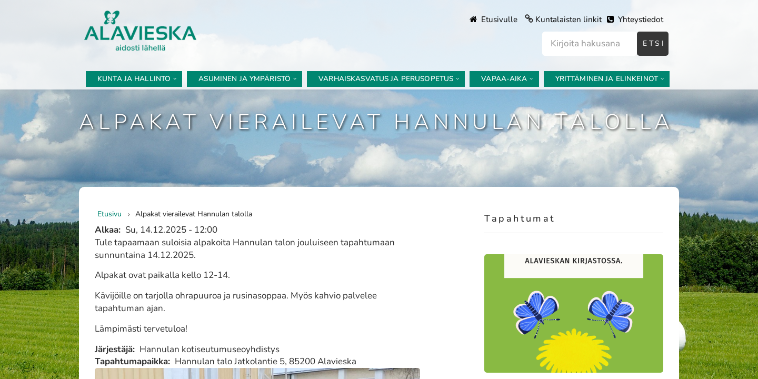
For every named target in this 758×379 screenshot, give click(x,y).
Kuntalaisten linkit (568, 19)
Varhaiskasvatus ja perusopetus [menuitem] (385, 79)
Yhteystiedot (635, 19)
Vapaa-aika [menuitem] (504, 79)
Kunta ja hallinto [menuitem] (134, 79)
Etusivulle (493, 19)
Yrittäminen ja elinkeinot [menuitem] (606, 79)
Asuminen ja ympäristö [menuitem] (244, 79)
